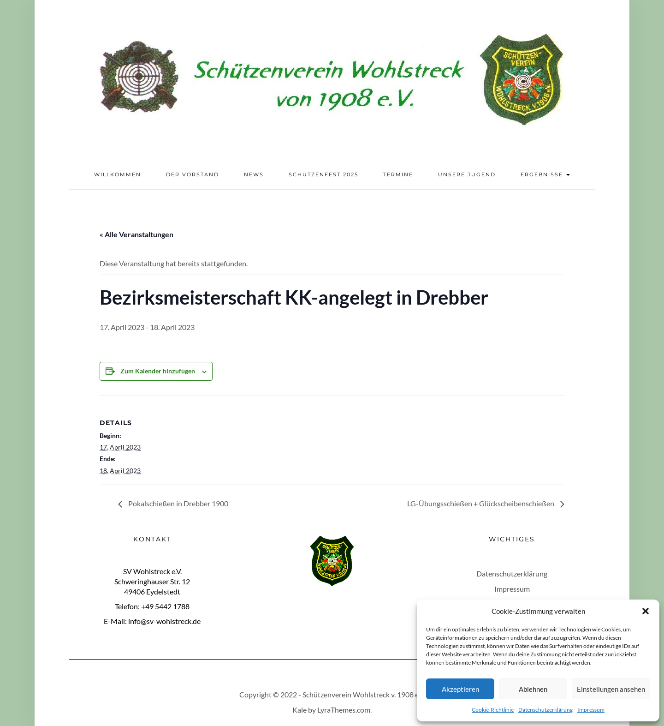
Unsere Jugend (467, 174)
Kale (299, 709)
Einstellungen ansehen (611, 689)
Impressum (591, 709)
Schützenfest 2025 (323, 174)
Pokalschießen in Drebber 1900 (177, 503)
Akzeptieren (460, 689)
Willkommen (117, 174)
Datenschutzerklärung (545, 709)
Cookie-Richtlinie (493, 709)
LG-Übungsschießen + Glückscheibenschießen (481, 503)
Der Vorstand (192, 174)
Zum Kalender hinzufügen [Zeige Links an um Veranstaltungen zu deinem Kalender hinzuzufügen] (157, 371)
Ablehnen (533, 689)
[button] (645, 611)
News (254, 174)
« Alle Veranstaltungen (136, 234)
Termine (398, 174)
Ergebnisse (545, 174)
